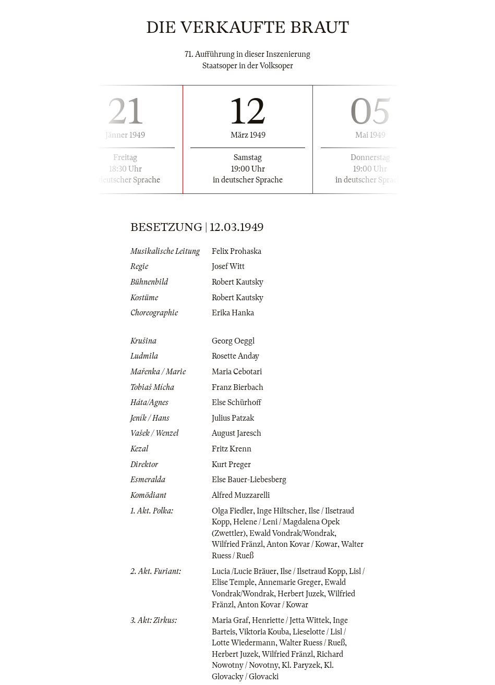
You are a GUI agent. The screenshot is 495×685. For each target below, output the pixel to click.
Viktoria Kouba (264, 632)
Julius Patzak (233, 418)
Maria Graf (230, 620)
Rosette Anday (235, 356)
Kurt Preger (231, 464)
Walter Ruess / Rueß (312, 643)
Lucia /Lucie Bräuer (244, 571)
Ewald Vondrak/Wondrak (291, 533)
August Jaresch (236, 433)
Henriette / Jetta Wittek (290, 620)
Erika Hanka (233, 313)
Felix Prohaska (236, 251)
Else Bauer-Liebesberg (249, 479)
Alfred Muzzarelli (241, 495)
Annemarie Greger (289, 582)
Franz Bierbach (237, 387)
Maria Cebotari (237, 372)
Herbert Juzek (300, 594)
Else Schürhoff (236, 402)
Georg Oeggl (233, 341)
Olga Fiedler (232, 511)
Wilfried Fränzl (237, 544)
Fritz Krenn (231, 449)
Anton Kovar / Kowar (302, 544)
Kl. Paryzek (301, 665)
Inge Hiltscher (281, 511)
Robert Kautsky (237, 282)
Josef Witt (228, 266)
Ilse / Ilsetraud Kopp (312, 571)
